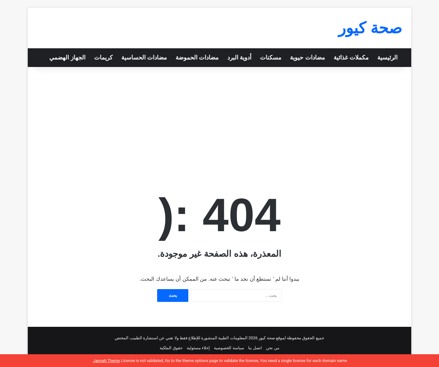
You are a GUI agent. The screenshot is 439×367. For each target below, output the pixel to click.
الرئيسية (387, 57)
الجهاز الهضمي (67, 57)
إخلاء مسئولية (198, 348)
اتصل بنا (255, 348)
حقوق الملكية (171, 348)
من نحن (272, 348)
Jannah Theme (106, 360)
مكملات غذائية (351, 57)
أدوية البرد (239, 57)
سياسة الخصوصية (229, 348)
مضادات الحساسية (144, 57)
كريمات (103, 57)
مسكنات (270, 57)
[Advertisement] (219, 120)
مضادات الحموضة (197, 57)
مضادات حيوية (307, 57)
